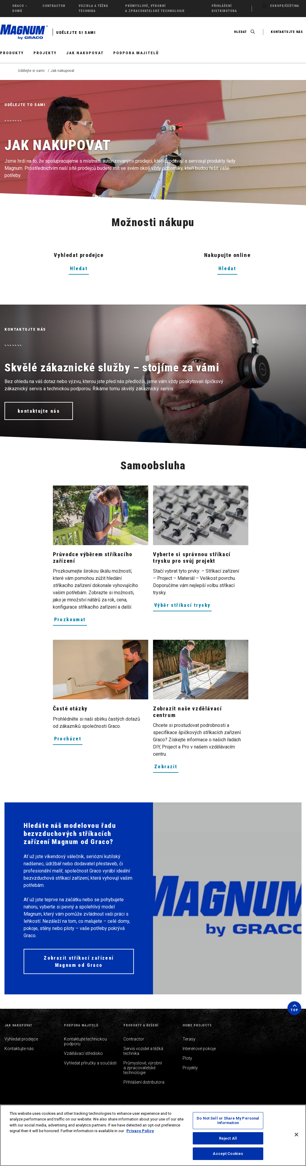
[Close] (296, 1134)
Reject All (228, 1138)
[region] (153, 1135)
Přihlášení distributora (143, 1082)
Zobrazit (165, 766)
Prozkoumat (70, 619)
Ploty (187, 1058)
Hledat (79, 268)
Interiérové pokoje (199, 1048)
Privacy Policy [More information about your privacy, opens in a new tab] (140, 1131)
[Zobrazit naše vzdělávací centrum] (200, 669)
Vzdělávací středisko (83, 1053)
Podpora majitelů (136, 53)
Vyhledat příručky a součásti (90, 1063)
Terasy (189, 1039)
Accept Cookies (228, 1153)
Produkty (12, 53)
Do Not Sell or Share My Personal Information (228, 1120)
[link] (100, 515)
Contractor (133, 1039)
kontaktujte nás (39, 411)
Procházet (68, 739)
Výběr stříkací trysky (182, 605)
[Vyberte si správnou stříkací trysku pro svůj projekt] (200, 515)
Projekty (45, 53)
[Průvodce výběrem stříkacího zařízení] (100, 515)
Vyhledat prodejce (21, 1039)
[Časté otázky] (100, 669)
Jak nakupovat (85, 53)
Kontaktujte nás (19, 1048)
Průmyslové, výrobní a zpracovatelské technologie (142, 1068)
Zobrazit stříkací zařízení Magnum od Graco (79, 961)
